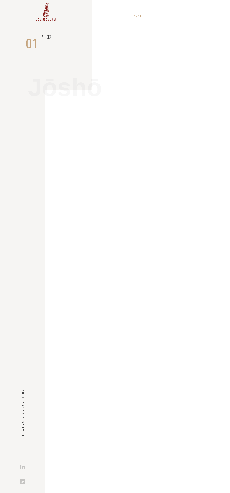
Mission (160, 15)
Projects (185, 15)
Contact (210, 15)
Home (138, 15)
